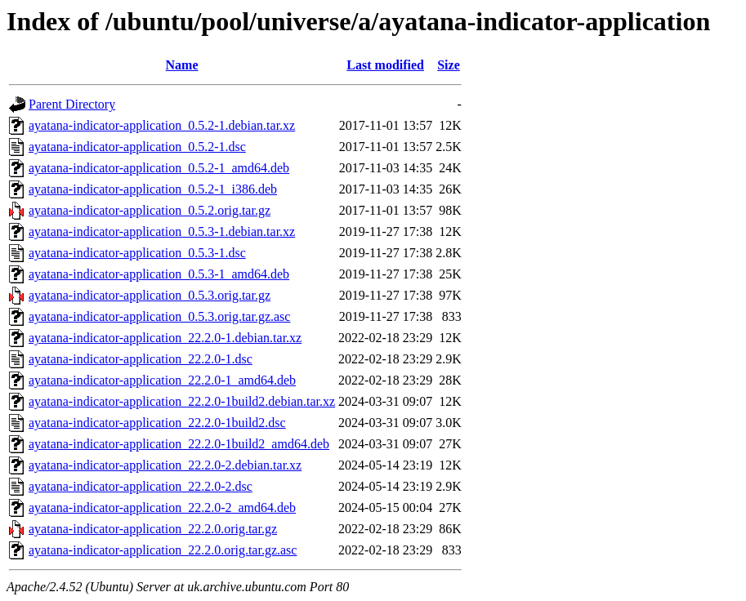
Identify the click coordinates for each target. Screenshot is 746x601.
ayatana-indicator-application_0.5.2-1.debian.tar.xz (162, 125)
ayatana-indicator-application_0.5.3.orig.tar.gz (149, 295)
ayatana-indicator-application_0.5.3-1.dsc (137, 253)
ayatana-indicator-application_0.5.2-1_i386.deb (153, 189)
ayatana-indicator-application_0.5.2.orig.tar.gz (149, 210)
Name (182, 65)
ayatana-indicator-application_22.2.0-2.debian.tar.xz (165, 465)
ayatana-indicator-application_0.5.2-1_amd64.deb (159, 168)
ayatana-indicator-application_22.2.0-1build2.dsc (157, 423)
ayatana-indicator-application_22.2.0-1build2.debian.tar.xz (182, 401)
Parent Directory (72, 104)
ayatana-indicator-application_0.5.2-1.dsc (137, 147)
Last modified (385, 65)
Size (448, 65)
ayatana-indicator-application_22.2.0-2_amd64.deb (162, 507)
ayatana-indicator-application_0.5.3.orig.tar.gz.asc (159, 316)
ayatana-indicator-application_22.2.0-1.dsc (140, 359)
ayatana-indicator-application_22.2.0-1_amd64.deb (162, 380)
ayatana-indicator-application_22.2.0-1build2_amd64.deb (179, 444)
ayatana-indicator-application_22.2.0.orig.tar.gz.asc (163, 550)
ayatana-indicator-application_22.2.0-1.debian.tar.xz (165, 338)
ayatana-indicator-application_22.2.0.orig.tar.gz (153, 529)
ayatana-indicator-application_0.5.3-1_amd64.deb (159, 274)
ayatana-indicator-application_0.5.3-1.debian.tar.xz (162, 231)
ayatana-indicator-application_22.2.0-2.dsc (140, 486)
